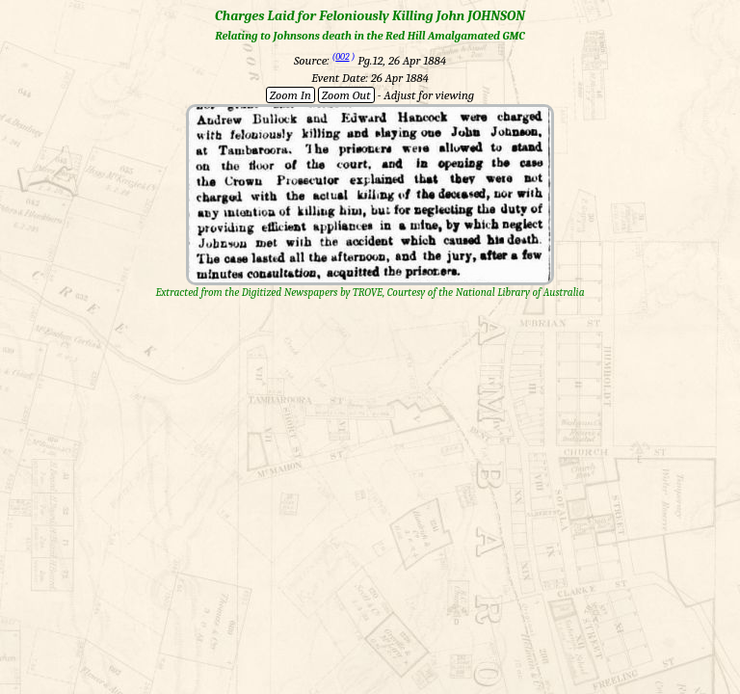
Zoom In (290, 95)
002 (342, 57)
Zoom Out (346, 95)
